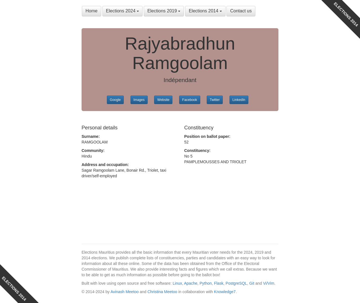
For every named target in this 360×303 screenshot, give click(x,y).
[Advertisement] (127, 207)
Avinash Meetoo (125, 291)
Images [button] (139, 100)
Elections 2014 (205, 10)
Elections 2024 (122, 10)
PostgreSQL (236, 283)
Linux (177, 283)
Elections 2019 (163, 10)
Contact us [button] (240, 10)
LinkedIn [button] (239, 100)
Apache (190, 283)
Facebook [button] (189, 100)
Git (251, 283)
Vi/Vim (268, 283)
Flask (218, 283)
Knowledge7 (225, 291)
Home (92, 10)
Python (206, 283)
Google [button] (115, 100)
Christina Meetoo (162, 291)
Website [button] (163, 100)
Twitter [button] (215, 100)
